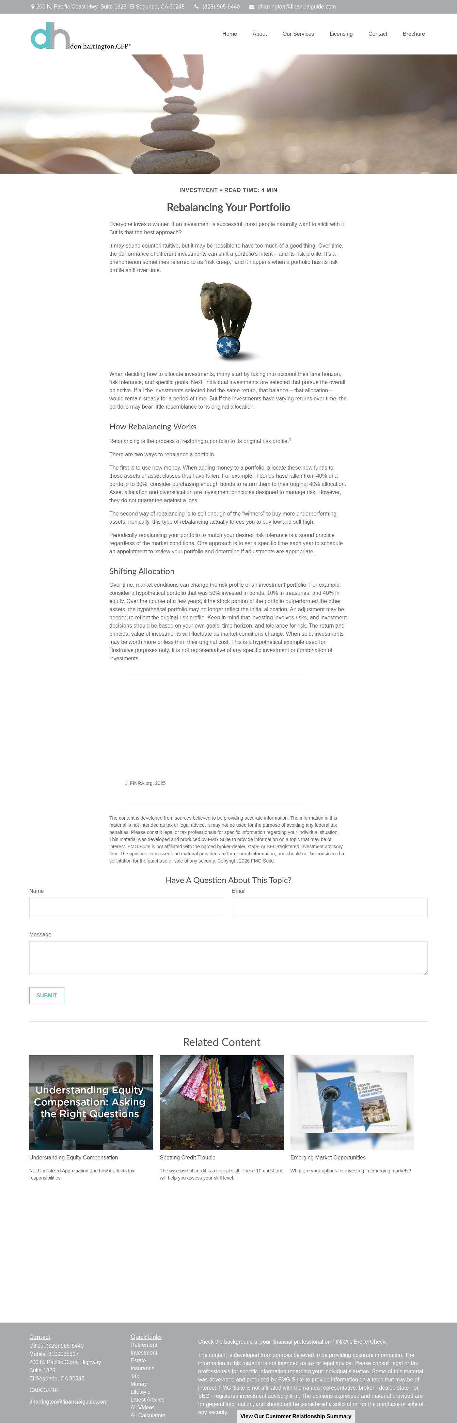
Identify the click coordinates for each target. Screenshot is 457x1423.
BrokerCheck (369, 1342)
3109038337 (63, 1354)
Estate (138, 1360)
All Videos (143, 1407)
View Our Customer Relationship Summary (295, 1416)
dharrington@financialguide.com (292, 7)
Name (36, 891)
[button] (230, 34)
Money (139, 1384)
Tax (135, 1376)
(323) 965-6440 (216, 7)
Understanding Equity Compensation (73, 1157)
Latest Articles (148, 1400)
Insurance (143, 1368)
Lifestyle (141, 1392)
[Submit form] (46, 995)
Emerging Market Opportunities (328, 1157)
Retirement (144, 1345)
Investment (144, 1353)
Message (40, 934)
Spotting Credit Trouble (188, 1157)
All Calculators (148, 1415)
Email (239, 891)
